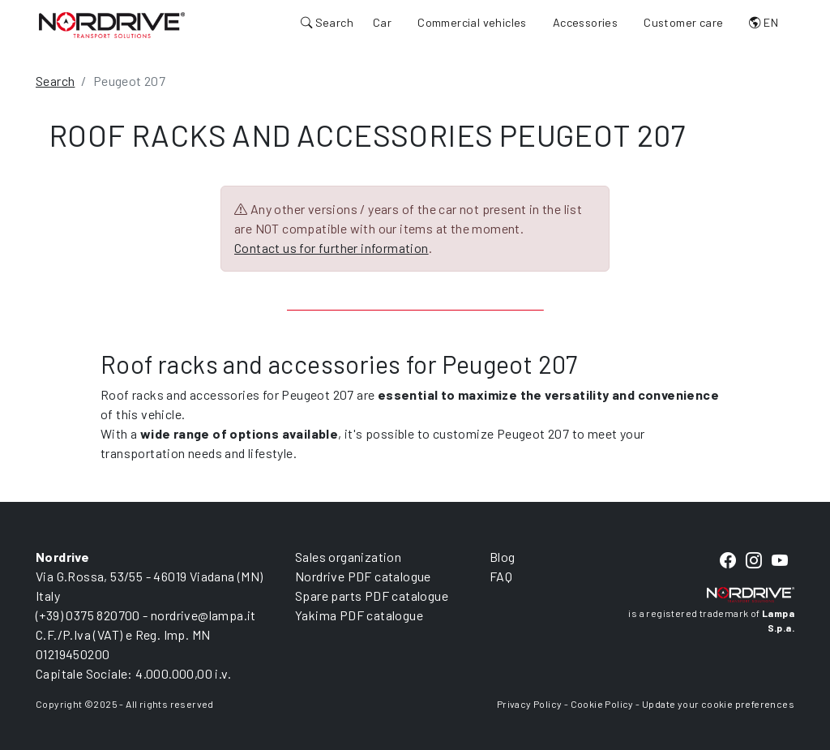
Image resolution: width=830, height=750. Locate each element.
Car (382, 22)
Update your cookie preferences (718, 703)
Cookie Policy (602, 703)
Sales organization (348, 556)
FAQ (501, 576)
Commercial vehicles (472, 22)
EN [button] (763, 22)
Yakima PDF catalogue (359, 615)
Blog (503, 556)
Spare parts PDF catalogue (371, 595)
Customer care (683, 22)
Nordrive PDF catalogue (363, 576)
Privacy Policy (530, 703)
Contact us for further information (331, 247)
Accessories (585, 22)
